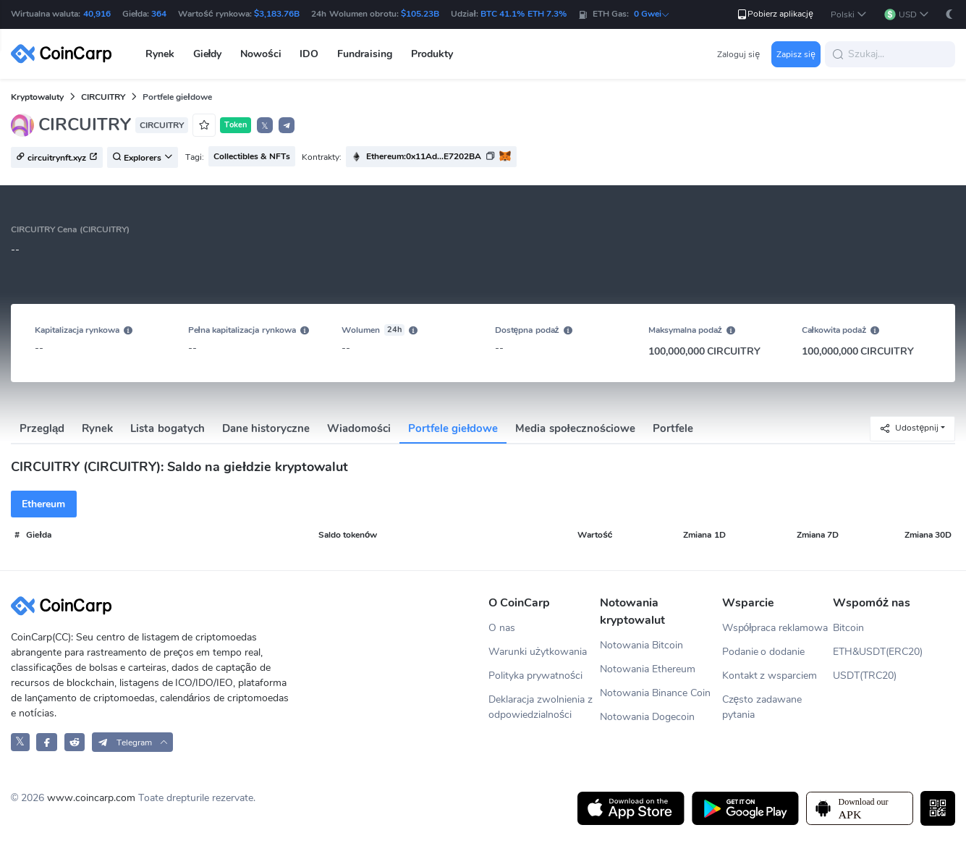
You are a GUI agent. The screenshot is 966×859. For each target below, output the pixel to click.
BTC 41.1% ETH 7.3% (523, 14)
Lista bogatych (167, 428)
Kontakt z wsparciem (770, 675)
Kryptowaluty (37, 97)
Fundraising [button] (364, 54)
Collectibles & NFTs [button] (251, 156)
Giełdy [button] (207, 54)
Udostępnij (909, 428)
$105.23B (420, 14)
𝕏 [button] (264, 126)
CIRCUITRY (103, 97)
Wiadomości (359, 428)
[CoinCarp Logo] (65, 54)
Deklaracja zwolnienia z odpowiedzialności (540, 707)
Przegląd (42, 428)
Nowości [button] (260, 54)
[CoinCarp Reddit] (74, 742)
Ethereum (43, 504)
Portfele (673, 428)
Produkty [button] (432, 54)
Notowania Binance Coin (655, 693)
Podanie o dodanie (763, 652)
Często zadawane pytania (762, 707)
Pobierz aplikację (774, 14)
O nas (501, 628)
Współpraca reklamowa (775, 628)
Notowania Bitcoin (641, 645)
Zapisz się (795, 54)
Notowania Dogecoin (647, 717)
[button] (849, 14)
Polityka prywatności (535, 675)
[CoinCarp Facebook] (46, 742)
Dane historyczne (266, 428)
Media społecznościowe (575, 428)
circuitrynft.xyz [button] (57, 158)
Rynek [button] (159, 54)
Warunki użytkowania (537, 652)
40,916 (97, 14)
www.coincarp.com (91, 798)
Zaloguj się (738, 54)
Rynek (97, 428)
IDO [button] (309, 54)
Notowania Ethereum (647, 669)
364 (158, 14)
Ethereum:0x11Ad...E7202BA (423, 156)
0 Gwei (652, 14)
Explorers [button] (142, 158)
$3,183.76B (277, 14)
